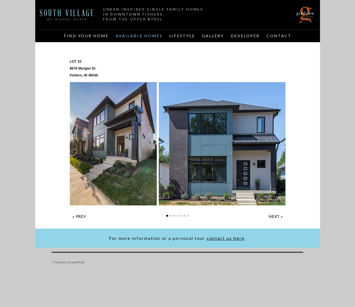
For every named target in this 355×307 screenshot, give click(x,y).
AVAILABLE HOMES (139, 35)
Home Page (66, 15)
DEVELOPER (245, 35)
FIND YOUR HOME (86, 35)
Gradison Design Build (305, 15)
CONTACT (278, 35)
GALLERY (213, 35)
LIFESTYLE (182, 35)
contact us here (226, 238)
